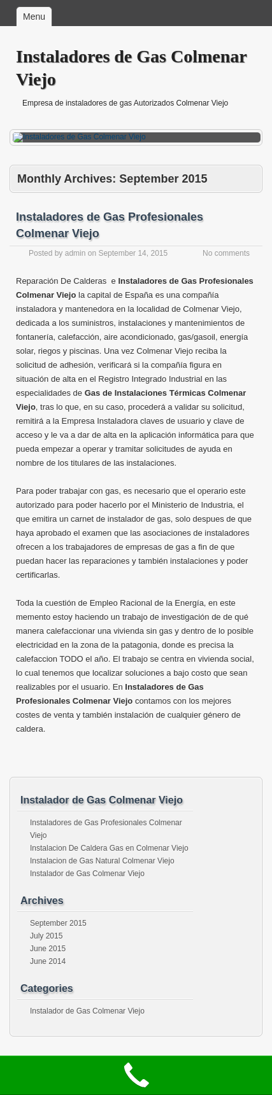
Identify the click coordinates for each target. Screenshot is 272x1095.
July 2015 (46, 935)
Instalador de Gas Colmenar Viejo (87, 873)
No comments (226, 253)
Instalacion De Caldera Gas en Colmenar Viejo (109, 848)
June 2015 (48, 948)
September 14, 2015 (133, 253)
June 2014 (48, 961)
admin (75, 253)
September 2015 (58, 923)
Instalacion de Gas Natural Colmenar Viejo (102, 860)
